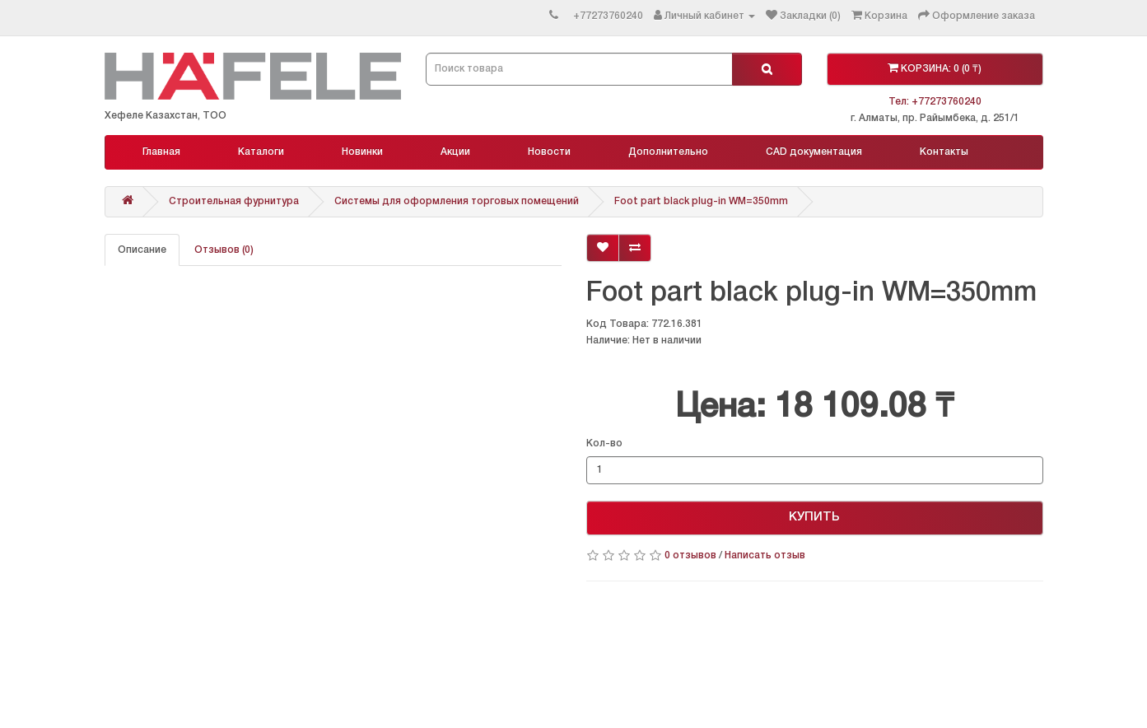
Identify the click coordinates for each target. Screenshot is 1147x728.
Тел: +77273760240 (934, 101)
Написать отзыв (765, 555)
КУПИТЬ (814, 517)
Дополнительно (668, 151)
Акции (455, 151)
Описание (142, 249)
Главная (161, 151)
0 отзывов (690, 555)
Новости (549, 151)
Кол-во (604, 443)
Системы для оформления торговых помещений (456, 201)
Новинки (362, 151)
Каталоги (261, 151)
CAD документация (814, 151)
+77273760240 (608, 16)
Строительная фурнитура (234, 201)
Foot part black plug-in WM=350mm (701, 201)
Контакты (944, 151)
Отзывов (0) (224, 249)
